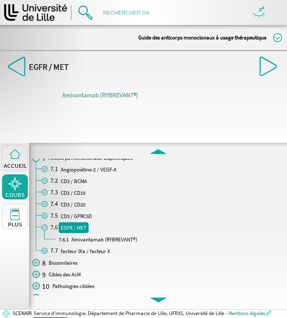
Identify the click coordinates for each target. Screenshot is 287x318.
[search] (129, 12)
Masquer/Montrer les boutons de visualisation (259, 12)
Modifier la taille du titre (277, 37)
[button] (158, 151)
